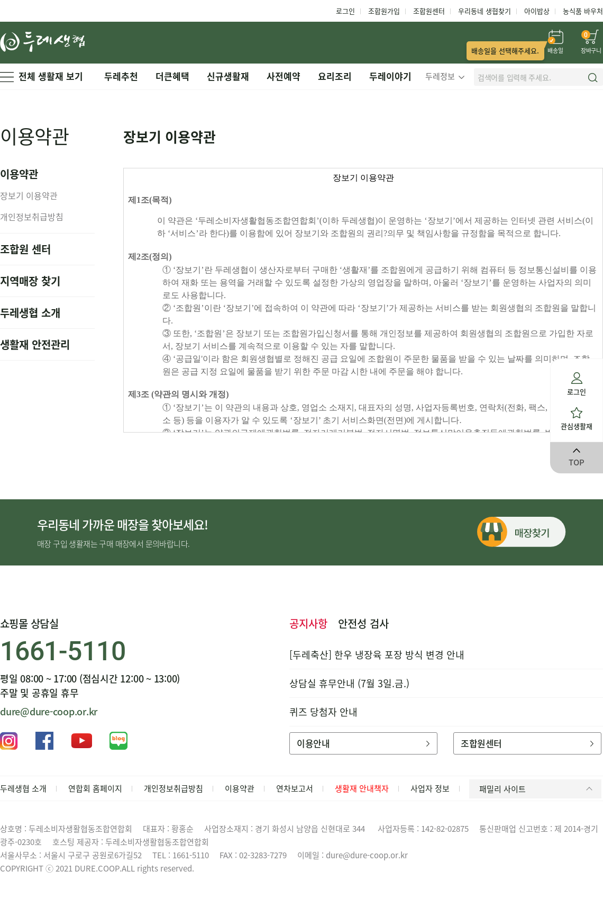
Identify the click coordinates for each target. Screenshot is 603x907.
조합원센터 (429, 11)
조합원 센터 (25, 249)
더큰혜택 (172, 76)
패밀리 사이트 (537, 789)
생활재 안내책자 (362, 788)
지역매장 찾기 (30, 281)
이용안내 (363, 743)
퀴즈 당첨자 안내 (323, 712)
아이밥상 (537, 11)
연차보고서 (294, 788)
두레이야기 (390, 76)
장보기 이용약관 (29, 195)
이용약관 (239, 788)
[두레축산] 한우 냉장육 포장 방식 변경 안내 (376, 655)
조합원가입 (384, 11)
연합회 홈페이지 (95, 788)
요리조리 (335, 76)
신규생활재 (228, 76)
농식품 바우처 (583, 11)
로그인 (345, 11)
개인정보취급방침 (31, 216)
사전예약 (283, 76)
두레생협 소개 (30, 312)
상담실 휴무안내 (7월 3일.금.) (349, 683)
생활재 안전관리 (35, 344)
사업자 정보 (430, 788)
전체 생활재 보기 (41, 76)
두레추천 (121, 76)
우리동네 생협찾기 (484, 11)
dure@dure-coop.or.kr (48, 711)
